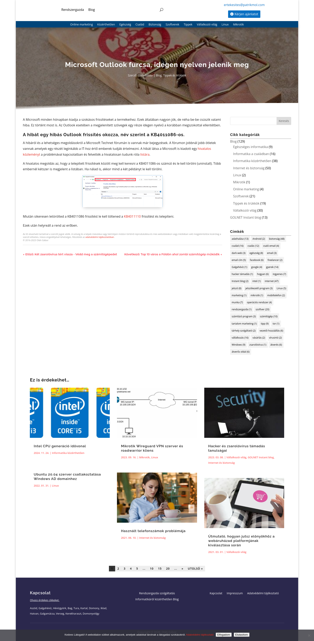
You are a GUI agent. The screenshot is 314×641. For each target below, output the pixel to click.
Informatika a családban (251, 154)
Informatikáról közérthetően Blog (157, 599)
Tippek (188, 24)
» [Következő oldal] (182, 569)
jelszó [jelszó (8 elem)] (236, 288)
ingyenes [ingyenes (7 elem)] (279, 274)
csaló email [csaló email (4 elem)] (271, 245)
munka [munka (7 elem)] (237, 302)
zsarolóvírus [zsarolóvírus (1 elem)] (257, 344)
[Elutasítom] (309, 635)
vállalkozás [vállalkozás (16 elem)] (240, 337)
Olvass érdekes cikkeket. (44, 600)
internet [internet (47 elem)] (272, 281)
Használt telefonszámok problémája (153, 531)
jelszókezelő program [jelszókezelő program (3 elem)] (259, 288)
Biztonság (155, 24)
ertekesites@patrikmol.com (244, 5)
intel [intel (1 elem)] (256, 281)
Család (140, 24)
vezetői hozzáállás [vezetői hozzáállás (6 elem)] (271, 330)
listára (145, 154)
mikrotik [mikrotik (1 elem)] (257, 295)
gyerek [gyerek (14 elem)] (272, 267)
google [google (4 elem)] (256, 267)
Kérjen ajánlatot (246, 14)
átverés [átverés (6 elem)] (276, 344)
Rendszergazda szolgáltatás (157, 593)
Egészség (125, 24)
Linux (225, 24)
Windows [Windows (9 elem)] (238, 344)
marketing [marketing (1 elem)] (239, 295)
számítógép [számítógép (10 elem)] (269, 316)
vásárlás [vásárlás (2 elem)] (259, 337)
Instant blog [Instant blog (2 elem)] (240, 281)
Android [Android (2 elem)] (259, 238)
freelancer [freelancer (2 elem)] (275, 260)
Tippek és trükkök (174, 75)
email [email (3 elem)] (272, 253)
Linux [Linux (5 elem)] (281, 288)
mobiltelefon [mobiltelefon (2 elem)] (276, 295)
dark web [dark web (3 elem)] (239, 253)
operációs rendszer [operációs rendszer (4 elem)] (259, 302)
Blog (91, 9)
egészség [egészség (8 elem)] (256, 253)
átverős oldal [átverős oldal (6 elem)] (241, 351)
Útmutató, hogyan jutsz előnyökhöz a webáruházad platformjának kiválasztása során (241, 540)
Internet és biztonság (249, 168)
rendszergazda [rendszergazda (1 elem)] (242, 309)
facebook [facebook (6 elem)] (257, 260)
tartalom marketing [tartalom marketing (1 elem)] (244, 323)
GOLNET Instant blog (245, 217)
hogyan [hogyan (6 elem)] (263, 274)
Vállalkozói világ (207, 24)
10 (152, 569)
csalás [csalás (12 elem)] (253, 245)
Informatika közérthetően (252, 161)
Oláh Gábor (145, 75)
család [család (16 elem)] (238, 245)
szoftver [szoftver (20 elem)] (262, 309)
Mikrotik (238, 24)
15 (160, 569)
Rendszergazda (72, 9)
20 (168, 569)
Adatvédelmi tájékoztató (263, 593)
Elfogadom (223, 634)
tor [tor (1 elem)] (276, 323)
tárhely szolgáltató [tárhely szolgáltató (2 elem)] (244, 330)
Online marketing (81, 24)
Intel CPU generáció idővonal (60, 446)
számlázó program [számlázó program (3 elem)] (244, 316)
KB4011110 (132, 216)
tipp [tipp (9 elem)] (265, 323)
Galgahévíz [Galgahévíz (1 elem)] (239, 267)
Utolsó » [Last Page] (195, 569)
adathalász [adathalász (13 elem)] (240, 238)
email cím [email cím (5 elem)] (239, 260)
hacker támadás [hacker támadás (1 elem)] (242, 274)
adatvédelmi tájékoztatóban (100, 236)
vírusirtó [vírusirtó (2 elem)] (275, 337)
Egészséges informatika (250, 147)
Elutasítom (241, 634)
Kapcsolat (216, 593)
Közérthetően (106, 24)
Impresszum (235, 593)
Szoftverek (172, 24)
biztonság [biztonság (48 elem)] (277, 238)
